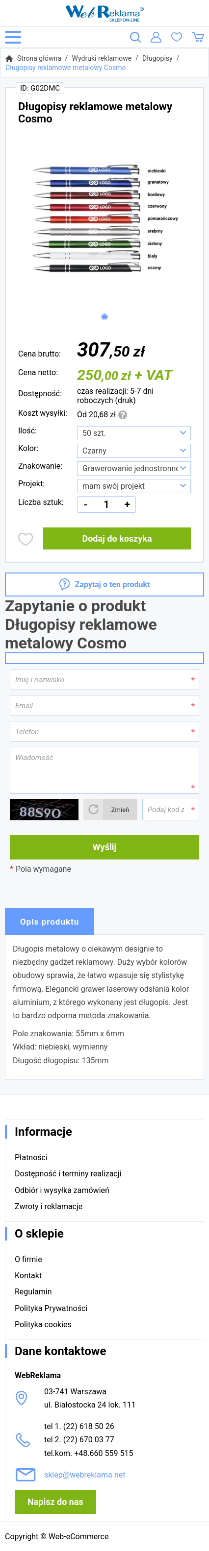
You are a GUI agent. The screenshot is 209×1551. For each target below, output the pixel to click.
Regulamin (33, 1291)
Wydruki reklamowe (102, 58)
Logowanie (156, 37)
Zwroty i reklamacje (48, 1206)
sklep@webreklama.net (85, 1474)
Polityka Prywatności (51, 1308)
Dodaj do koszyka (117, 538)
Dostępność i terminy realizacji (68, 1173)
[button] (104, 316)
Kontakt (28, 1275)
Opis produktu (49, 922)
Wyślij (104, 847)
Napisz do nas (55, 1502)
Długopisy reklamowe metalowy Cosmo (65, 68)
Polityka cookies (43, 1324)
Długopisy (157, 58)
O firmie (28, 1259)
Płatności (31, 1157)
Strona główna (39, 58)
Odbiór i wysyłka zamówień (62, 1190)
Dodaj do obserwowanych (25, 539)
